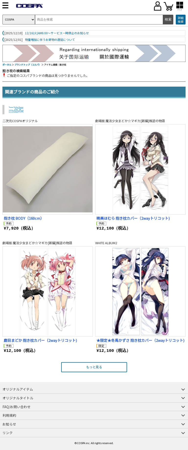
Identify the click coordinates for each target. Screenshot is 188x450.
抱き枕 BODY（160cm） (24, 218)
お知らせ (9, 424)
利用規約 (9, 415)
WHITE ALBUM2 (106, 243)
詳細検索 (181, 20)
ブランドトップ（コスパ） (27, 64)
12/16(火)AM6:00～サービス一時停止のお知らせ (57, 33)
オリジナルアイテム (17, 389)
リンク (7, 432)
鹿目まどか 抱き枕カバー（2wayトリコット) (40, 340)
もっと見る (94, 367)
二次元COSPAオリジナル (20, 120)
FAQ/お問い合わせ (16, 406)
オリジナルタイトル (17, 397)
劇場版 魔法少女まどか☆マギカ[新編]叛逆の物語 (130, 120)
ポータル (6, 64)
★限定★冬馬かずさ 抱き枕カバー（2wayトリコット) (140, 340)
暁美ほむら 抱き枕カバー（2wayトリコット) (133, 218)
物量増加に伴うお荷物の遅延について (50, 40)
